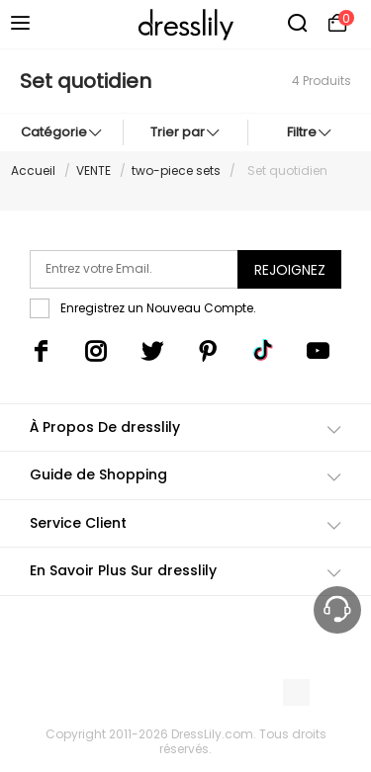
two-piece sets (176, 170)
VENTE (93, 170)
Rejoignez (289, 270)
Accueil (33, 170)
